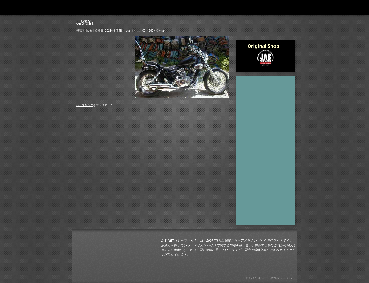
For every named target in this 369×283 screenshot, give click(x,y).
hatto (89, 30)
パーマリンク (84, 105)
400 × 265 (147, 30)
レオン (83, 21)
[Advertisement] (269, 149)
